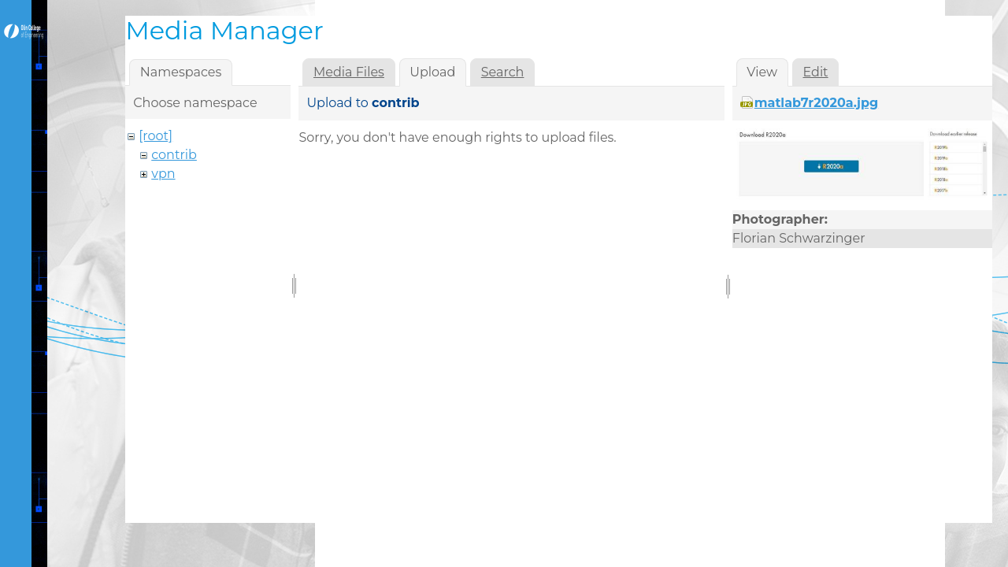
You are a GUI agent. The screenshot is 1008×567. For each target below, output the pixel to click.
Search (502, 72)
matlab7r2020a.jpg (816, 102)
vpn (163, 173)
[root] (155, 135)
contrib (174, 154)
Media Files (348, 72)
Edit (815, 72)
